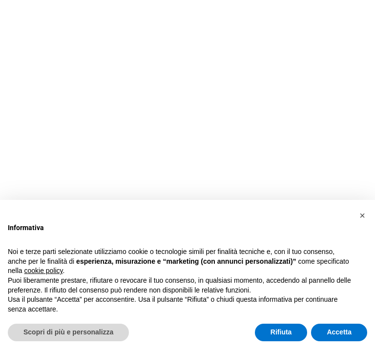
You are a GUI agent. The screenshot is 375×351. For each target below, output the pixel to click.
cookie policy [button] (43, 270)
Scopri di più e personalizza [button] (68, 332)
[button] (362, 215)
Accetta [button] (339, 332)
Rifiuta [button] (281, 332)
